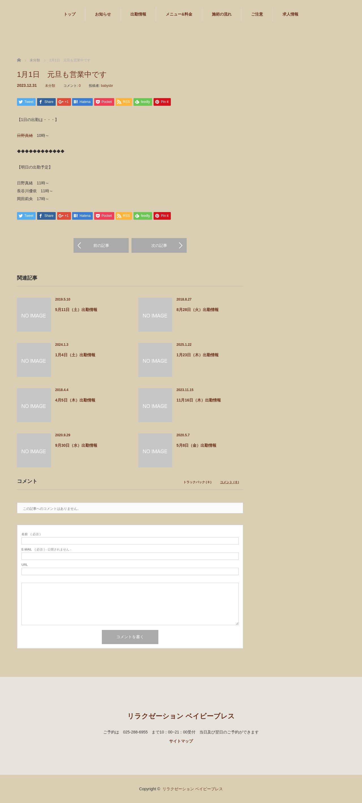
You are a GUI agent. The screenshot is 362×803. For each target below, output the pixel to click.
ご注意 (257, 14)
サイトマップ (181, 741)
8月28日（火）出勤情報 (197, 309)
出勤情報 (138, 14)
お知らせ (103, 14)
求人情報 (290, 14)
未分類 (50, 86)
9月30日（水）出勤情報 (76, 445)
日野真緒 (25, 135)
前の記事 (101, 245)
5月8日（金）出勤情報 (196, 445)
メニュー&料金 (179, 14)
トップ (70, 14)
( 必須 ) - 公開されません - (46, 549)
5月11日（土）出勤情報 (76, 309)
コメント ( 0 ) (229, 482)
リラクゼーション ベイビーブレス (181, 716)
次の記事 (159, 245)
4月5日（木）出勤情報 (75, 400)
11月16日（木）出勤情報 (198, 400)
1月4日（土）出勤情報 (75, 355)
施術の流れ (222, 14)
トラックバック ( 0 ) (197, 482)
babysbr (107, 86)
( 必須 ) (30, 534)
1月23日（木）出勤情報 (197, 355)
